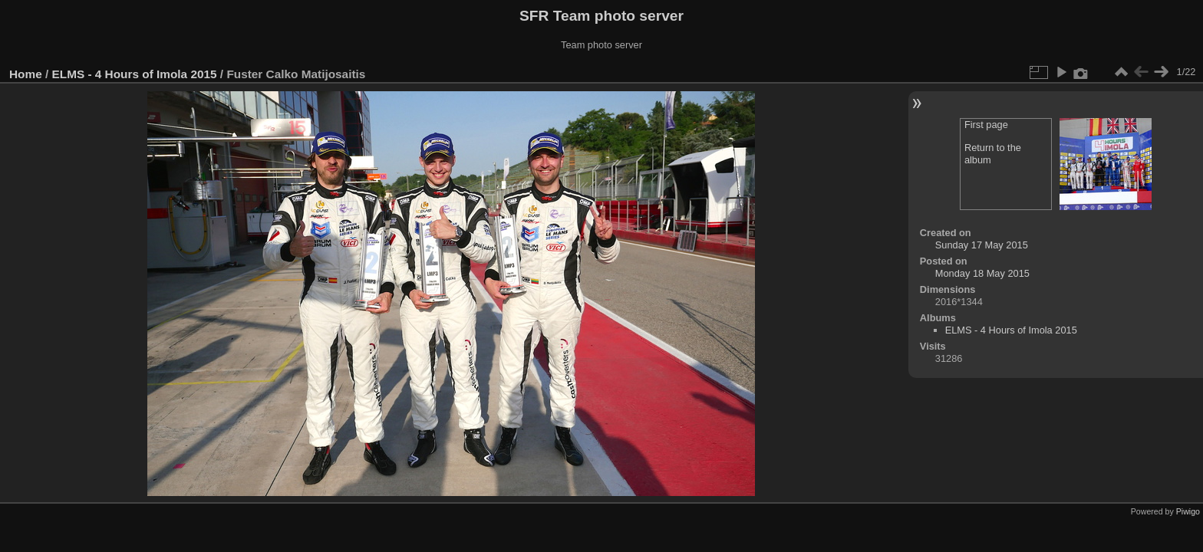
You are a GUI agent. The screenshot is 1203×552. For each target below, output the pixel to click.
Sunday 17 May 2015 (981, 245)
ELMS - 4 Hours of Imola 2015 (134, 73)
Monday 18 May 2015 (982, 273)
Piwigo (1188, 511)
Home (25, 73)
